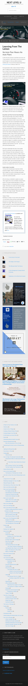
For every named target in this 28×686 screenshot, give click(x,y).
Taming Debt (8, 543)
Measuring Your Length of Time (14, 584)
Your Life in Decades (8, 617)
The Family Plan (7, 557)
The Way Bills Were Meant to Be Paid (13, 548)
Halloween (7, 454)
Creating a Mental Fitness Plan (10, 431)
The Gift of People (8, 595)
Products (5, 525)
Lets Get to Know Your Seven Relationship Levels (14, 475)
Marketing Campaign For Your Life (11, 480)
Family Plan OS (8, 534)
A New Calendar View (10, 619)
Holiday (5, 453)
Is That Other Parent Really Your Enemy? (16, 462)
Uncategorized (7, 613)
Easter (5, 437)
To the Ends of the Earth (14, 257)
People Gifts (8, 600)
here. (8, 230)
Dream (6, 532)
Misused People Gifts (8, 483)
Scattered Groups (9, 602)
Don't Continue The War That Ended (13, 465)
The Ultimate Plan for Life (13, 576)
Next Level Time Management (10, 518)
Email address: (6, 655)
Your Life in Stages (9, 626)
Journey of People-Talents (11, 598)
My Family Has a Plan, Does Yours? (11, 485)
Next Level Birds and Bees (9, 487)
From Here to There (8, 451)
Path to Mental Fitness (10, 514)
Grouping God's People (10, 597)
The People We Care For (12, 569)
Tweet (4, 241)
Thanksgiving (6, 555)
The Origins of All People (14, 261)
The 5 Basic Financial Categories (14, 546)
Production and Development (11, 589)
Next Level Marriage (8, 505)
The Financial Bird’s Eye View (11, 544)
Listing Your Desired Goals (11, 494)
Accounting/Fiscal (9, 559)
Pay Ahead (7, 527)
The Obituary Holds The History (16, 266)
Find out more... (6, 649)
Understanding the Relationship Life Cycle (13, 615)
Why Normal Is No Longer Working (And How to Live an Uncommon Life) (14, 400)
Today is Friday (8, 593)
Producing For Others (12, 591)
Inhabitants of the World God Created (17, 276)
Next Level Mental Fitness (9, 507)
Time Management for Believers (12, 521)
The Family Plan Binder (10, 213)
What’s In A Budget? (9, 551)
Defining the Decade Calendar (11, 621)
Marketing (7, 581)
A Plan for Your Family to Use (10, 424)
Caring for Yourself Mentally (11, 512)
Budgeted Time (8, 519)
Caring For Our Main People (15, 573)
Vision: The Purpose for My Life (12, 549)
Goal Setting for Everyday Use (12, 492)
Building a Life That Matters (13, 536)
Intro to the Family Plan (9, 471)
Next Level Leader (8, 498)
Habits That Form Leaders (11, 499)
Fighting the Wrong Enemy (9, 449)
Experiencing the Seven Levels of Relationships (14, 445)
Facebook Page (8, 673)
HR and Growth (8, 567)
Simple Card (10, 611)
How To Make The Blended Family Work (12, 457)
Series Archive (6, 531)
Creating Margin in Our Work (10, 433)
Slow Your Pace (8, 541)
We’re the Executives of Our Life (12, 443)
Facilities (11, 246)
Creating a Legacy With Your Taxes (16, 578)
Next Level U (14, 2)
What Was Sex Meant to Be (11, 516)
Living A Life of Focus (8, 478)
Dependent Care (10, 561)
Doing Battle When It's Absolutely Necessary (15, 458)
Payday (8, 562)
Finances (7, 608)
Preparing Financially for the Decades (13, 622)
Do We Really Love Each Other (10, 435)
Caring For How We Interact (15, 571)
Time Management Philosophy (12, 523)
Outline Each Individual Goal (11, 496)
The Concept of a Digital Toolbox (14, 586)
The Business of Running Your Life (12, 473)
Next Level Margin (8, 503)
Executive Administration (9, 441)
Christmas (6, 427)
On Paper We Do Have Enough (12, 539)
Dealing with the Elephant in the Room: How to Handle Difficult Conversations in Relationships (14, 382)
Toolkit (5, 606)
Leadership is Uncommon (10, 501)
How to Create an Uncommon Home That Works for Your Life (13, 365)
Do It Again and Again (10, 491)
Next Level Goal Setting (9, 489)
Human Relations (7, 469)
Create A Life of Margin (9, 429)
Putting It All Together (8, 529)
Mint (8, 609)
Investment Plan (9, 538)
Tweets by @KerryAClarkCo (9, 670)
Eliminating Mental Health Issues (11, 439)
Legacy (6, 574)
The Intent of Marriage (9, 604)
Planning (7, 588)
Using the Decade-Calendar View (12, 624)
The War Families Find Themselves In (13, 467)
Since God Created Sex (8, 553)
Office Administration (10, 583)
